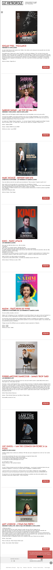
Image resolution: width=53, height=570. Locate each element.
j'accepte (40, 556)
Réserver (46, 67)
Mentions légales (47, 567)
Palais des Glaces (40, 567)
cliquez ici (49, 554)
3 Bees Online (29, 567)
